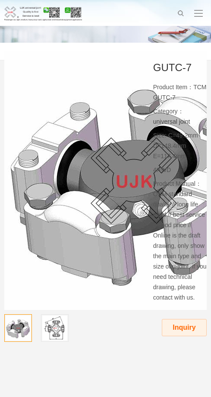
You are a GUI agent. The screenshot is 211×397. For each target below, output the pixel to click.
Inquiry (184, 327)
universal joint (171, 121)
